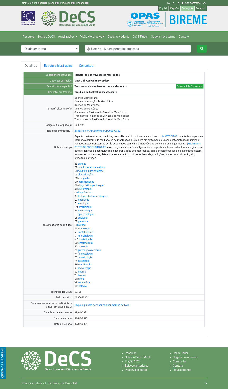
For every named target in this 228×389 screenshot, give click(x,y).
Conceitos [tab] (90, 66)
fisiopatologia (85, 253)
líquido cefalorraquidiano (91, 167)
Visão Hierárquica (91, 36)
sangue (82, 163)
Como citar (180, 361)
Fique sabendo (182, 369)
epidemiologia (85, 214)
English (163, 8)
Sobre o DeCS (46, 36)
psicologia (83, 261)
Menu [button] (53, 3)
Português (187, 8)
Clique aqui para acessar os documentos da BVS (101, 305)
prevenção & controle (89, 250)
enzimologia (85, 210)
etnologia (83, 203)
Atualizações (66, 36)
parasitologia (85, 257)
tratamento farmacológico (92, 196)
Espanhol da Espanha (190, 86)
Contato (184, 36)
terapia (82, 275)
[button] (204, 3)
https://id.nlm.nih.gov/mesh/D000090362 (97, 130)
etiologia (82, 217)
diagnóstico (83, 192)
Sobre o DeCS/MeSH (138, 357)
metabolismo (85, 232)
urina (81, 279)
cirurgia (82, 271)
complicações (86, 181)
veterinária (84, 282)
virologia (82, 286)
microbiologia (85, 235)
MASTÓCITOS (169, 136)
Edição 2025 (132, 361)
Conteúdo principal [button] (34, 3)
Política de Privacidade (65, 383)
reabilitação (84, 264)
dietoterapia (84, 189)
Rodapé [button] (82, 3)
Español (174, 8)
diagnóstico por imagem (91, 185)
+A (168, 3)
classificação (85, 174)
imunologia (84, 228)
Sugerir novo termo (163, 36)
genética (83, 221)
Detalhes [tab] (31, 66)
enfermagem (85, 243)
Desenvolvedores (118, 36)
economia (83, 199)
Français (201, 8)
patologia (83, 246)
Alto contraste (191, 3)
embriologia (84, 207)
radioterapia (84, 268)
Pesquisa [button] (67, 3)
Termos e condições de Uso (36, 383)
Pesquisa (28, 36)
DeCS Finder (140, 36)
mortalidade (85, 239)
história (81, 225)
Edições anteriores (136, 365)
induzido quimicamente (90, 171)
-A (178, 3)
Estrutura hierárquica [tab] (59, 66)
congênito (83, 178)
